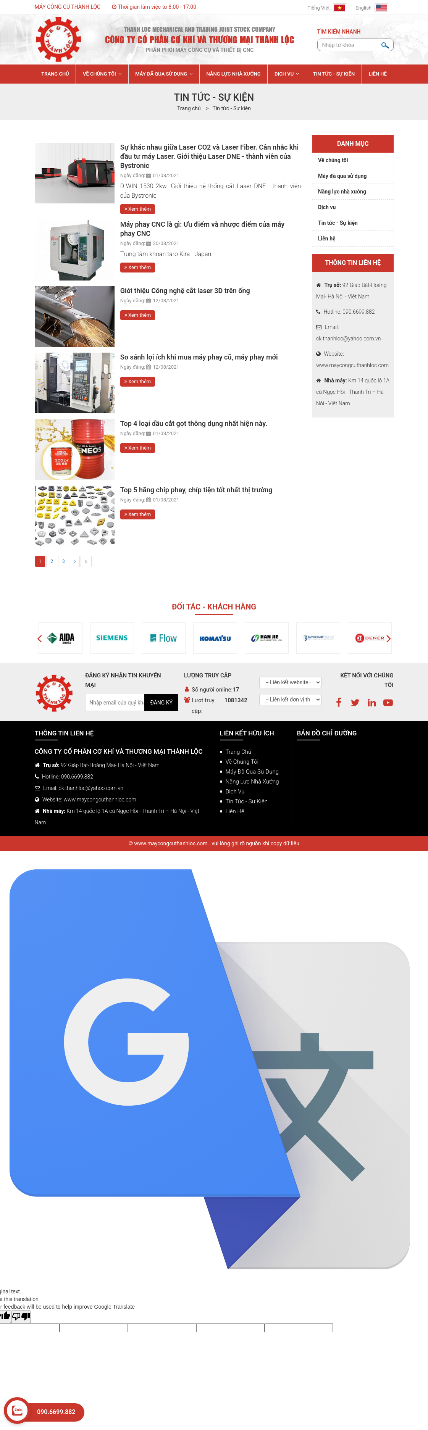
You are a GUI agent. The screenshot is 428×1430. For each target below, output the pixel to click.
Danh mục (353, 143)
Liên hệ (327, 238)
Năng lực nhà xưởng (342, 192)
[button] (39, 638)
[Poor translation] (21, 1317)
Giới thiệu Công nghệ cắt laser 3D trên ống (185, 291)
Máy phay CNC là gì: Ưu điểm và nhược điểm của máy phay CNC (202, 228)
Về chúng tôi (333, 160)
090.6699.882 (56, 1411)
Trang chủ (239, 751)
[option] (49, 638)
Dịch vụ (327, 207)
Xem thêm (137, 209)
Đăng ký (161, 703)
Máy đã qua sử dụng (342, 176)
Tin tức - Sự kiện (232, 108)
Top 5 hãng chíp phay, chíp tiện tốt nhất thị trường (196, 490)
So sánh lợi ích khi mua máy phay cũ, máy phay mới (199, 357)
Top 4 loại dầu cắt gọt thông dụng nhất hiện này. (193, 423)
